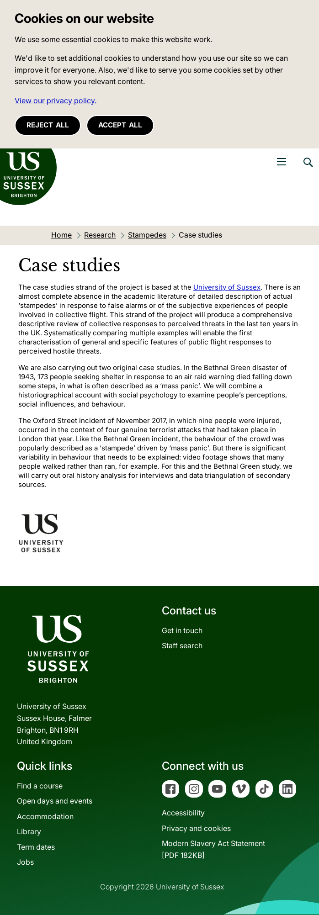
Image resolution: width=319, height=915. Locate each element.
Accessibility (183, 812)
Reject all (48, 125)
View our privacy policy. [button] (55, 100)
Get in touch (182, 630)
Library (29, 831)
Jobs (25, 862)
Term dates (36, 847)
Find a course (40, 785)
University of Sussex (227, 287)
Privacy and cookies (196, 828)
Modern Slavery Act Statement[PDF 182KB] (213, 849)
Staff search (182, 645)
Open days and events (54, 800)
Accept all (120, 125)
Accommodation (45, 816)
